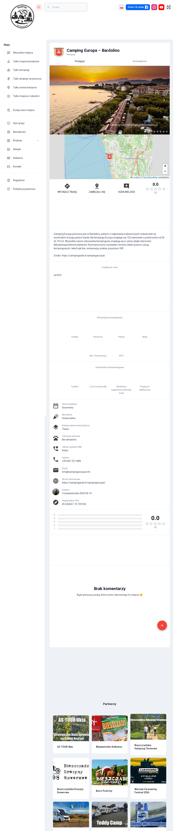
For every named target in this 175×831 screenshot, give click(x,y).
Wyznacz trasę (65, 188)
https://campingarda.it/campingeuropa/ (82, 482)
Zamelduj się (95, 188)
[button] (22, 141)
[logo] (22, 16)
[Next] (162, 100)
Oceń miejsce (124, 188)
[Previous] (53, 100)
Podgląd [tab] (78, 63)
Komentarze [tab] (138, 61)
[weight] (68, 7)
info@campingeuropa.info (74, 471)
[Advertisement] (108, 212)
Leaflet (133, 177)
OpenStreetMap (148, 177)
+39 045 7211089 (69, 461)
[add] (160, 625)
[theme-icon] (10, 52)
